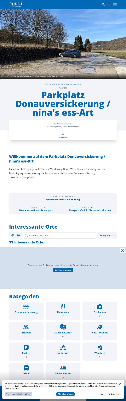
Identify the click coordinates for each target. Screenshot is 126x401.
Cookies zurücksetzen (110, 394)
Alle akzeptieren (65, 394)
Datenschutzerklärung (13, 388)
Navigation (63, 137)
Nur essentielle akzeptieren (18, 394)
